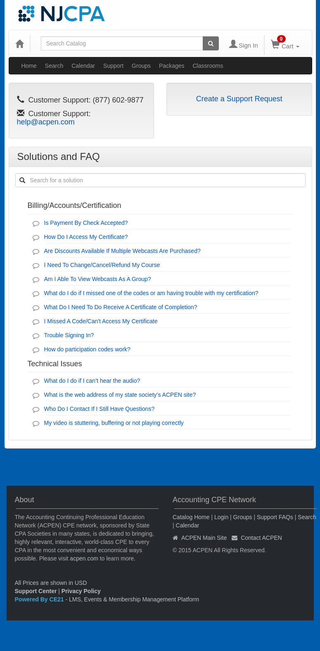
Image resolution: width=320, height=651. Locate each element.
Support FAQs (275, 517)
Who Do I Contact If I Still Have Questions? (99, 408)
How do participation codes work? (87, 349)
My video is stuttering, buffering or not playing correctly (114, 423)
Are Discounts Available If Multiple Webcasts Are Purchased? (122, 251)
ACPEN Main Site (204, 537)
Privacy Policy (81, 591)
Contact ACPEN (261, 537)
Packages (171, 65)
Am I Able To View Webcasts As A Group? (97, 279)
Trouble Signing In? (69, 335)
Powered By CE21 (40, 599)
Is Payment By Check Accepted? (86, 222)
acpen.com (84, 558)
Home (29, 65)
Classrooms (208, 65)
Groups (141, 65)
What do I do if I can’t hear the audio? (92, 380)
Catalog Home (191, 517)
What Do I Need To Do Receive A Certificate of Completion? (120, 307)
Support (113, 65)
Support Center (36, 591)
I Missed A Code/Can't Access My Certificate (101, 321)
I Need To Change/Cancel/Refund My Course (102, 265)
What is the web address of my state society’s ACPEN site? (120, 394)
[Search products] (211, 43)
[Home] (19, 43)
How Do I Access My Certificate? (86, 237)
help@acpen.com (46, 122)
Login (221, 517)
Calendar (83, 65)
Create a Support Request (239, 99)
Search (54, 65)
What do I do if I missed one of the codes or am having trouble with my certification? (151, 293)
